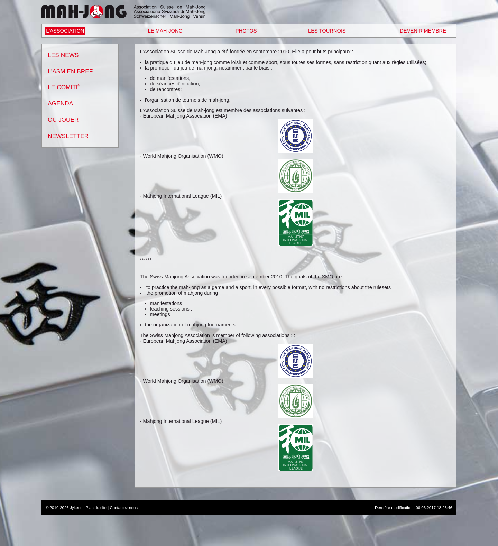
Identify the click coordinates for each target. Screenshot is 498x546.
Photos (246, 31)
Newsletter (68, 135)
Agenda (60, 103)
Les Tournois (327, 31)
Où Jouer (63, 119)
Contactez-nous (124, 508)
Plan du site (96, 508)
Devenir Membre (423, 31)
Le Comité (64, 87)
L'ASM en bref (70, 71)
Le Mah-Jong (165, 31)
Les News (63, 55)
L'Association (65, 31)
